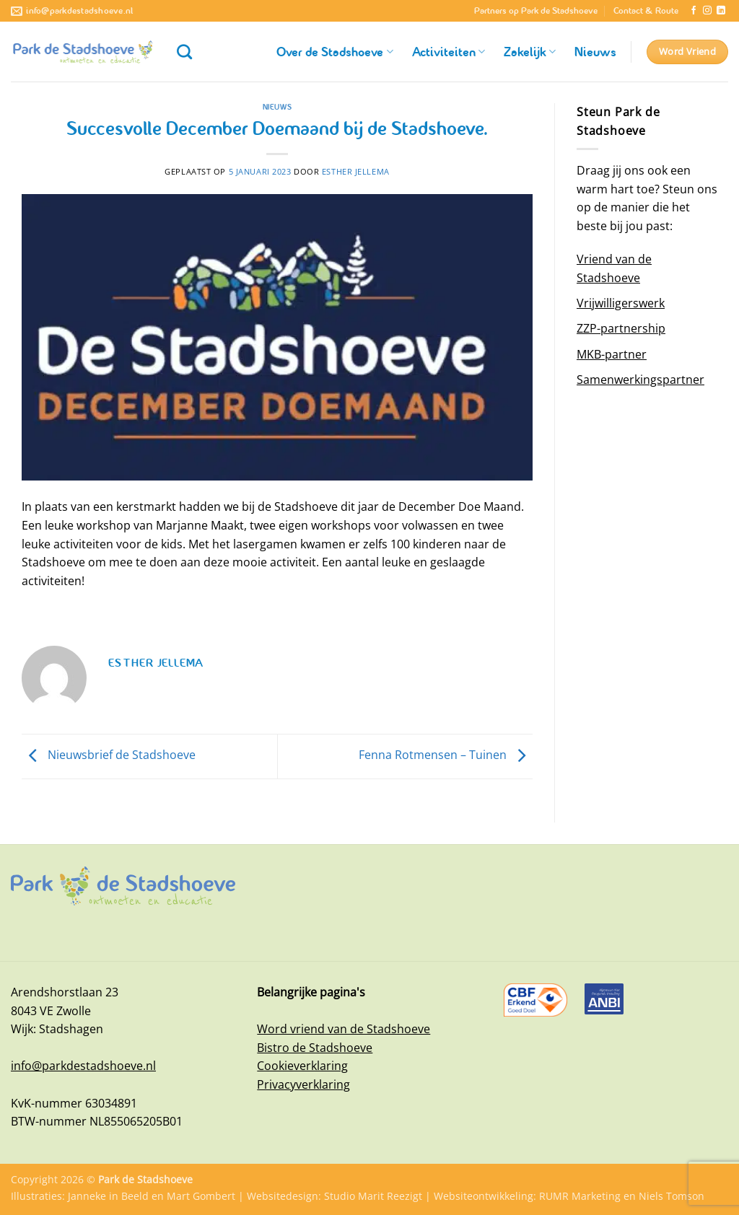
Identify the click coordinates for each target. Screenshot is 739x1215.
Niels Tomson (671, 1196)
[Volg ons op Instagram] (707, 11)
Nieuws (595, 52)
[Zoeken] (184, 51)
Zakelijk (530, 52)
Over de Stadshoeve (334, 52)
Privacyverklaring (303, 1084)
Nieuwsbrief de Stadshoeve (109, 755)
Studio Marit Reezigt (373, 1196)
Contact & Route (645, 11)
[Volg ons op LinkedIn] (721, 11)
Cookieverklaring (302, 1066)
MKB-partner (612, 354)
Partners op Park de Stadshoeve (536, 11)
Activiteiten (448, 52)
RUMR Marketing (580, 1196)
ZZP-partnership (621, 328)
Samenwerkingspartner (640, 379)
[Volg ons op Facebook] (693, 11)
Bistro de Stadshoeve (314, 1048)
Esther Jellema (356, 171)
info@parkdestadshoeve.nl (83, 1066)
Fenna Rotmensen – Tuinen (446, 755)
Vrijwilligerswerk (621, 303)
